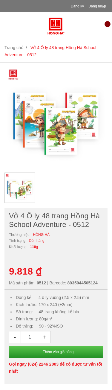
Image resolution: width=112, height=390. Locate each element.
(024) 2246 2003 (43, 364)
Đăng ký (77, 6)
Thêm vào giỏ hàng (58, 352)
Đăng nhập (97, 6)
